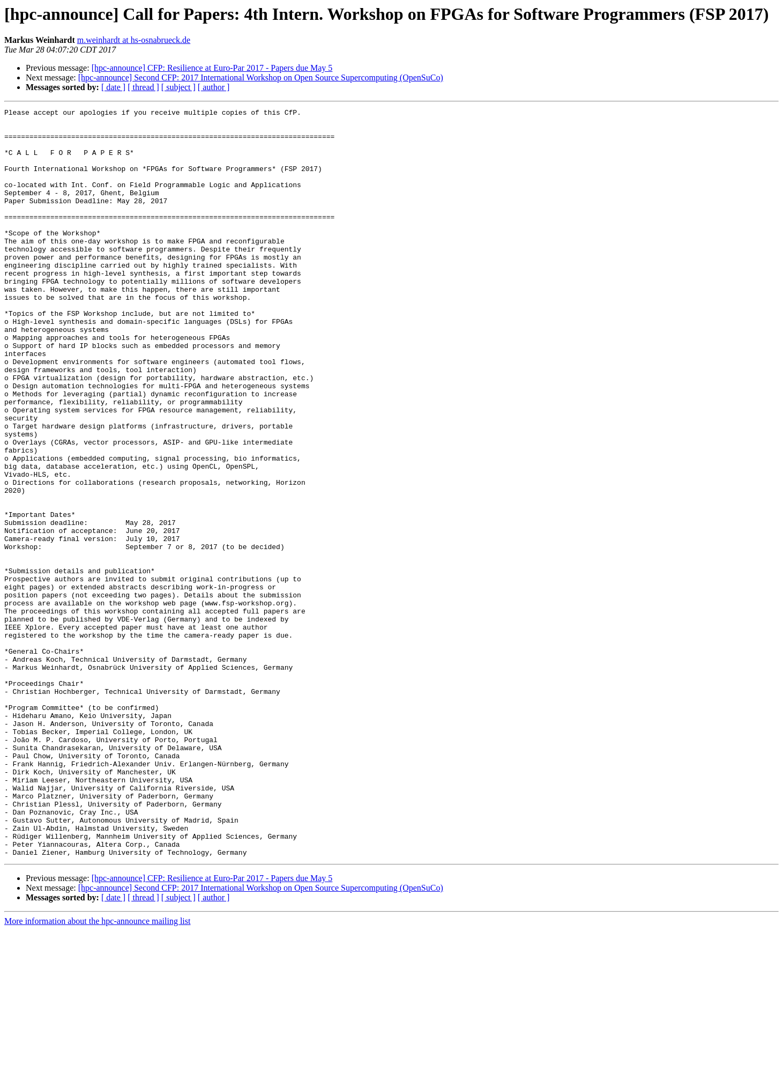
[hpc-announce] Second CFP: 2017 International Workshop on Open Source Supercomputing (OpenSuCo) (260, 77)
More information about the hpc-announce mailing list (97, 1070)
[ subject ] (178, 87)
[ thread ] (143, 87)
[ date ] (113, 87)
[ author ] (214, 87)
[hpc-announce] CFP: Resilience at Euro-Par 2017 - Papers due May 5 (212, 67)
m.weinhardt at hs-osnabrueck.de (133, 40)
